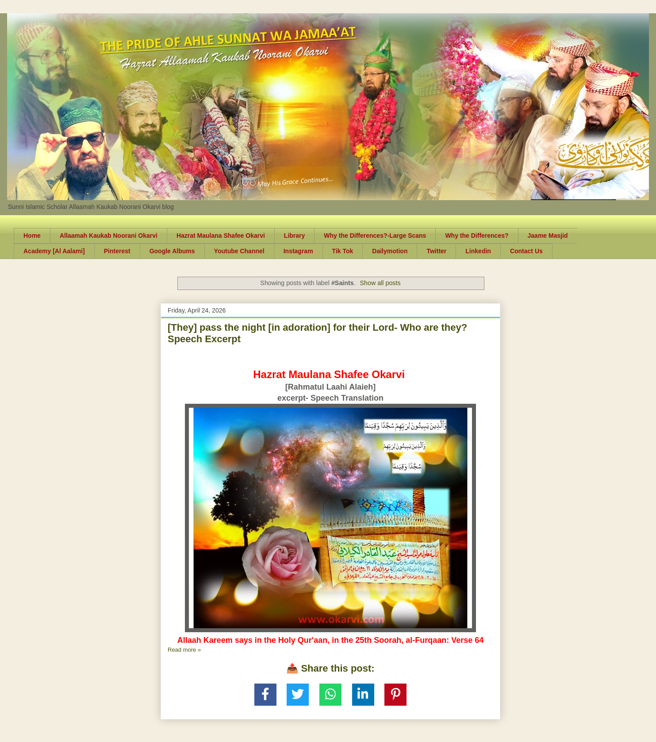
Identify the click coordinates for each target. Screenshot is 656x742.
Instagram (298, 251)
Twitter (436, 251)
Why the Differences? (476, 235)
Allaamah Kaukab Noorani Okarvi (108, 235)
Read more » (184, 649)
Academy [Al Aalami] (54, 251)
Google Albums (172, 251)
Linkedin (478, 251)
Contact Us (526, 251)
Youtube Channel (239, 251)
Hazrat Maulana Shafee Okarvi (220, 235)
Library (294, 235)
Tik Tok (342, 251)
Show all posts (380, 282)
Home (32, 235)
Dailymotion (389, 251)
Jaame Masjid (548, 235)
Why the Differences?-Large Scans (375, 235)
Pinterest (117, 251)
